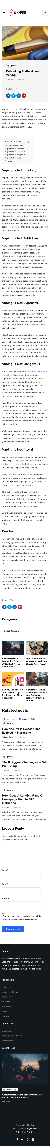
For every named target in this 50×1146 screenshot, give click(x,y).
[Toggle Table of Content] (27, 142)
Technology (7, 996)
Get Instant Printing (25, 1132)
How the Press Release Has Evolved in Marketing (21, 732)
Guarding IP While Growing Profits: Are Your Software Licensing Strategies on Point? (36, 697)
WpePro (30, 1125)
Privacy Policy (8, 1040)
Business (6, 1001)
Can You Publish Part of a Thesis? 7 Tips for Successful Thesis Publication (12, 695)
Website (5, 898)
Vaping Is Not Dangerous (15, 155)
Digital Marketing (10, 992)
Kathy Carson (9, 739)
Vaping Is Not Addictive (14, 149)
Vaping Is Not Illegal (13, 158)
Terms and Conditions (12, 1035)
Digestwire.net (34, 1128)
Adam (10, 79)
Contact (5, 1016)
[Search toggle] (45, 13)
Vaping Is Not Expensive (15, 152)
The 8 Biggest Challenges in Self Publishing (24, 766)
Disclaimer (7, 1031)
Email (5, 884)
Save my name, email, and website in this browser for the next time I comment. (22, 918)
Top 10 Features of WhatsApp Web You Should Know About (36, 663)
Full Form (6, 1006)
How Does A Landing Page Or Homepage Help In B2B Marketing (23, 801)
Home (4, 987)
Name (5, 870)
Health (5, 1011)
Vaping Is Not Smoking (14, 145)
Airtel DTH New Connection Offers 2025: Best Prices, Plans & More (11, 664)
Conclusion (10, 161)
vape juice (42, 371)
